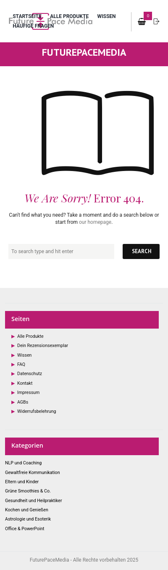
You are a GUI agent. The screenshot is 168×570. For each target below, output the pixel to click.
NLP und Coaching (23, 463)
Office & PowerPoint (25, 528)
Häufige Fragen (33, 26)
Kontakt (24, 383)
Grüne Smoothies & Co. (28, 491)
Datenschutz (29, 373)
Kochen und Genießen (26, 510)
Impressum (28, 392)
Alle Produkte (69, 16)
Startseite (27, 16)
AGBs (22, 402)
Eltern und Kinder (22, 481)
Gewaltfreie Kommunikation (32, 472)
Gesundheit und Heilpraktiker (33, 500)
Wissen (106, 16)
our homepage (95, 222)
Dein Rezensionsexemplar (42, 345)
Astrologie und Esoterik (28, 519)
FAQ (21, 364)
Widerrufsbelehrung (36, 411)
